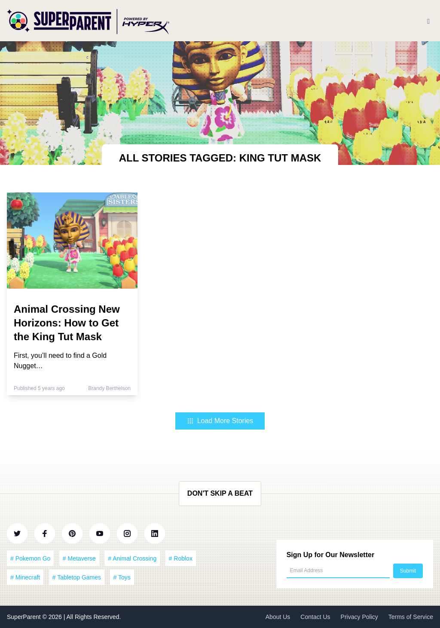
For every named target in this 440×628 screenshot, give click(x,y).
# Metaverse (79, 558)
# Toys (122, 577)
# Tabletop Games (76, 577)
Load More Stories (220, 420)
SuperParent (25, 616)
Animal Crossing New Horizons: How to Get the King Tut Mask (67, 322)
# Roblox (180, 558)
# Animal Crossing (132, 558)
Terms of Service (410, 616)
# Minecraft (25, 577)
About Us (278, 616)
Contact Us (315, 616)
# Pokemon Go (30, 558)
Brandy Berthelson (109, 388)
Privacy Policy (359, 616)
